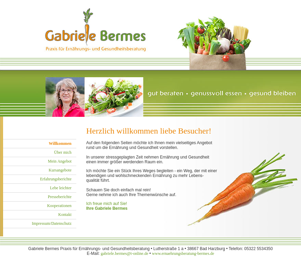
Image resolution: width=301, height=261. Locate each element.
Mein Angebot (59, 161)
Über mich (62, 152)
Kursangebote (60, 170)
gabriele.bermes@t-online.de (124, 253)
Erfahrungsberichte (55, 179)
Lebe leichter (60, 188)
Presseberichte (59, 196)
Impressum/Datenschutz (51, 223)
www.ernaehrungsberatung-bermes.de (183, 253)
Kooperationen (59, 205)
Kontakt (64, 214)
